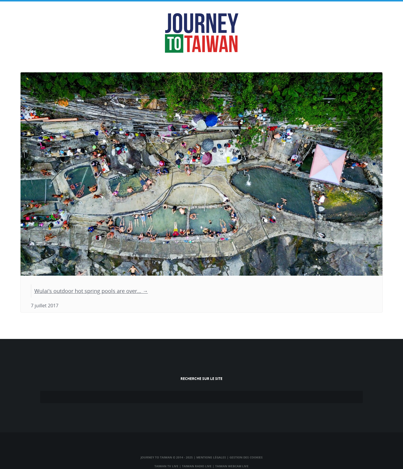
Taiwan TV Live (166, 466)
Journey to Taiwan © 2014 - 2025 (167, 457)
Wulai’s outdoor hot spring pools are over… (87, 290)
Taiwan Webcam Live (232, 466)
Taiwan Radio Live (197, 466)
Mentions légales (211, 457)
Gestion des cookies (246, 457)
